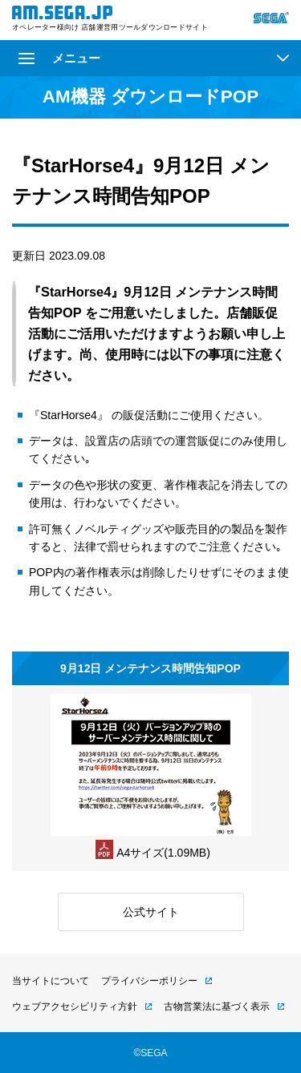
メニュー (59, 58)
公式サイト (151, 912)
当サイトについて (50, 980)
